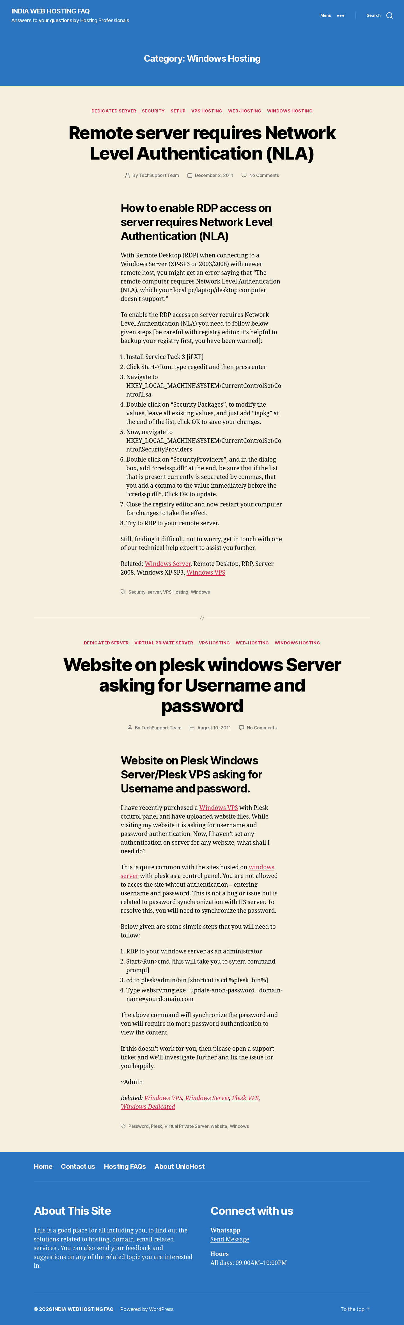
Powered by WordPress (147, 1309)
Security (153, 111)
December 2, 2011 (214, 175)
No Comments (264, 175)
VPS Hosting (206, 111)
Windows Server (167, 564)
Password (138, 1126)
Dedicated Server (113, 111)
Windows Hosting (290, 111)
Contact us (78, 1166)
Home (43, 1166)
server (154, 592)
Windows (200, 592)
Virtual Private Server (163, 643)
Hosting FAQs (125, 1166)
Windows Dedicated (148, 1107)
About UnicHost (180, 1166)
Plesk (156, 1126)
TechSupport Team (159, 175)
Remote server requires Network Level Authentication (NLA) (202, 143)
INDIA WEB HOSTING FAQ (50, 11)
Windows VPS (206, 573)
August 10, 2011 (214, 728)
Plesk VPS (245, 1098)
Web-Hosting (244, 111)
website (219, 1126)
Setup (178, 111)
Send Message (229, 1239)
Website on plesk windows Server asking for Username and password (202, 685)
